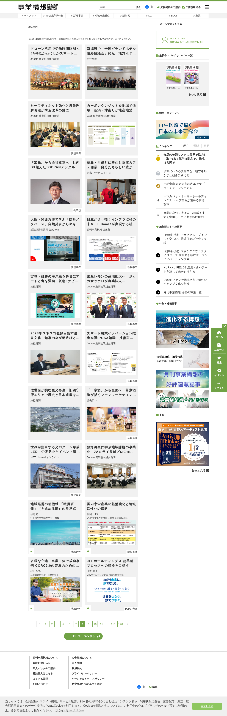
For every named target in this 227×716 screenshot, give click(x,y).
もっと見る (195, 94)
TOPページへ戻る (83, 636)
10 (95, 624)
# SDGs (172, 15)
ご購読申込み (191, 7)
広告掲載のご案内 (169, 7)
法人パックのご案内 (44, 668)
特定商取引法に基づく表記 (87, 684)
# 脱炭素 (125, 15)
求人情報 (77, 663)
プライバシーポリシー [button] (69, 710)
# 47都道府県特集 (53, 15)
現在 (186, 145)
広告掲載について (82, 657)
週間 (196, 145)
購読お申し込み (41, 663)
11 (101, 624)
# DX (149, 15)
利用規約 (77, 668)
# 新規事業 (77, 15)
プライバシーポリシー (84, 673)
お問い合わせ (40, 684)
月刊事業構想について (45, 657)
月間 (206, 145)
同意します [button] (207, 706)
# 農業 (196, 15)
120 (120, 624)
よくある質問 (40, 679)
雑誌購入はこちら (43, 673)
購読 (153, 687)
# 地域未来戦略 (101, 15)
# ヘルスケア (29, 15)
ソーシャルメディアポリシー (88, 679)
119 (113, 624)
